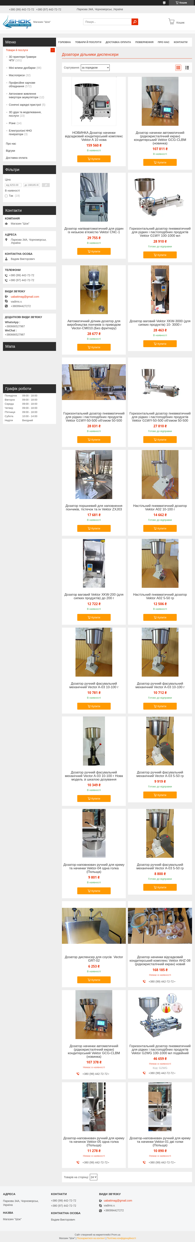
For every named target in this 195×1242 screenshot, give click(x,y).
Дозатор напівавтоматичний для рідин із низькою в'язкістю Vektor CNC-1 (93, 230)
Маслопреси (17, 75)
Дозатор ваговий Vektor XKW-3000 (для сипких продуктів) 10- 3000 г (160, 323)
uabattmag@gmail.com (25, 296)
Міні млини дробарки (22, 67)
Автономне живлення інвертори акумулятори (23, 95)
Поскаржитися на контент (91, 1238)
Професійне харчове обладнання (22, 84)
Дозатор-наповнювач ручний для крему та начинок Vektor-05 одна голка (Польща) (93, 1142)
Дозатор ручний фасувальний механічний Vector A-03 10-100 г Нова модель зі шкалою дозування (94, 776)
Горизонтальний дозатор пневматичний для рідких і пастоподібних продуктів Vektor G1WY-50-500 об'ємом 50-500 (93, 417)
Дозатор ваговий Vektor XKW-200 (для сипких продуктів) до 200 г (93, 596)
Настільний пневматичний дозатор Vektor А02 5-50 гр (160, 596)
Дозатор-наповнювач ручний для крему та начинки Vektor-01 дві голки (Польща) (160, 1142)
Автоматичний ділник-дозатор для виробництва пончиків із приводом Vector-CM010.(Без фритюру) (93, 324)
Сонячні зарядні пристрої (25, 104)
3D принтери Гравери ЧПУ (22, 58)
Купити (95, 159)
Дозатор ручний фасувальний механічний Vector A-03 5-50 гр (160, 774)
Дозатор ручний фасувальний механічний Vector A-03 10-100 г (94, 685)
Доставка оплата (118, 42)
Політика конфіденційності (121, 1238)
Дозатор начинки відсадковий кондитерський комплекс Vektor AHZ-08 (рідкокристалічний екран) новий (160, 960)
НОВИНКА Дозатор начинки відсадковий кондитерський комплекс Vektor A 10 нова (94, 136)
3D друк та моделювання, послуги (25, 114)
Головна (64, 42)
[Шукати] (135, 21)
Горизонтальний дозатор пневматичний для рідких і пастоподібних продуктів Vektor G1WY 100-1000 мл (160, 232)
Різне (12, 123)
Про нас (163, 42)
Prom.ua (115, 1234)
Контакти (181, 42)
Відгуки (10, 150)
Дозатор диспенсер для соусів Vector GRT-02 (94, 958)
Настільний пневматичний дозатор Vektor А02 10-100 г (160, 507)
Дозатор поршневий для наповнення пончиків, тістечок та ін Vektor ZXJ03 (93, 507)
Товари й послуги (88, 42)
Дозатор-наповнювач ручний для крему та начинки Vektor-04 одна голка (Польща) (93, 868)
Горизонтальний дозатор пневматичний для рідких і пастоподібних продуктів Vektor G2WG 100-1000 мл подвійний (160, 1049)
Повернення (144, 42)
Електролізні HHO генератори (20, 132)
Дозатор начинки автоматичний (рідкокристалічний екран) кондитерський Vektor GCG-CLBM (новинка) (160, 138)
